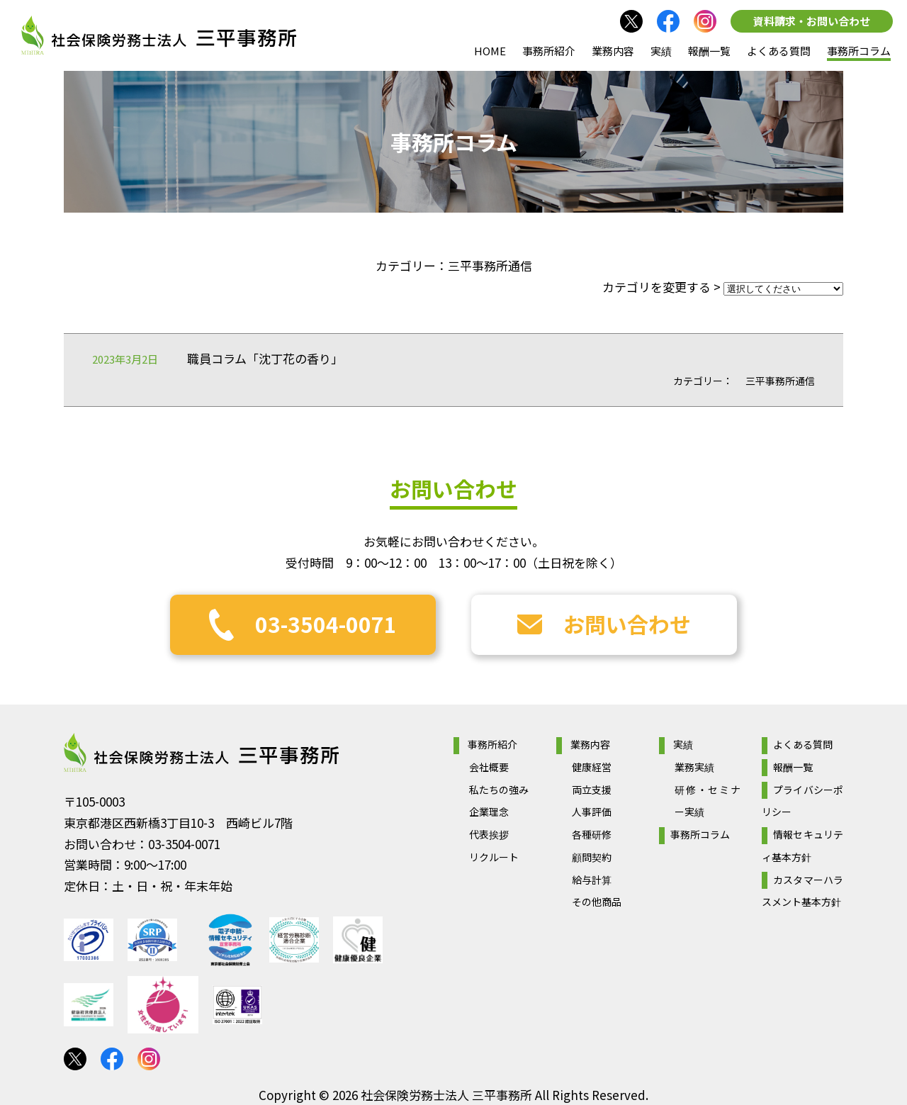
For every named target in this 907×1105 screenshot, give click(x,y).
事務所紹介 (548, 50)
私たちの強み (499, 790)
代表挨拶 (489, 834)
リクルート (494, 857)
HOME (490, 50)
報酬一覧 (709, 50)
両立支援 (592, 790)
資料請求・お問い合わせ (811, 20)
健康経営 (592, 767)
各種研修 (592, 834)
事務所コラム (859, 50)
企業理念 (489, 811)
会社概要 (489, 767)
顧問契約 (592, 857)
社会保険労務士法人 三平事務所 (201, 753)
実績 (661, 50)
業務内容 (613, 50)
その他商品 (596, 901)
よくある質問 (779, 50)
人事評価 (592, 811)
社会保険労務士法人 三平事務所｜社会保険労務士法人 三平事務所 (158, 35)
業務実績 (694, 767)
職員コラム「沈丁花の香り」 (265, 358)
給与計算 (592, 880)
